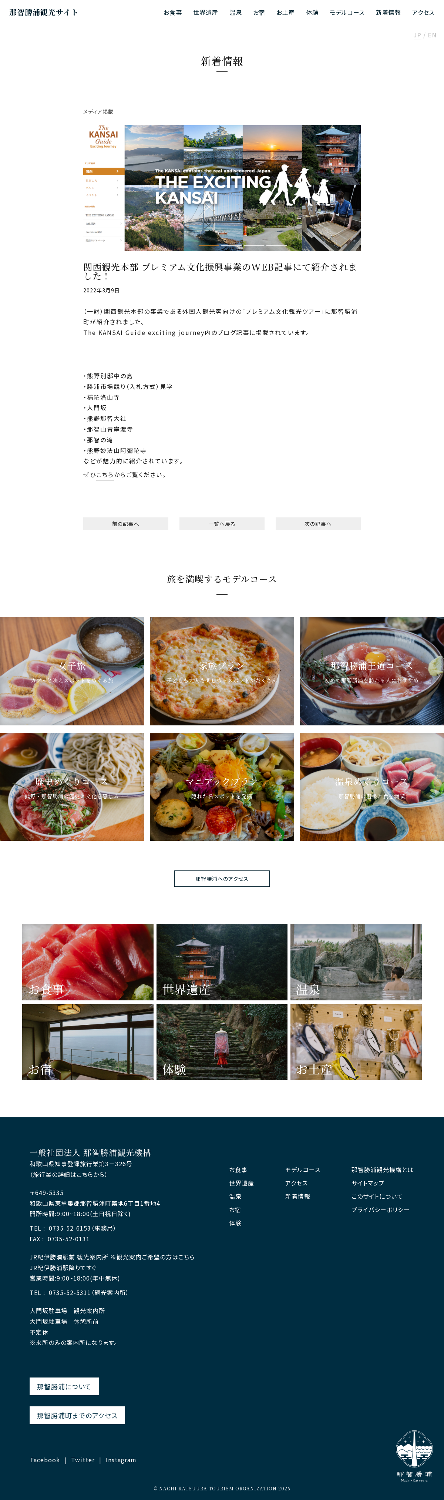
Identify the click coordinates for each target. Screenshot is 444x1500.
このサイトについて (377, 1196)
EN (432, 35)
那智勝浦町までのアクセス (77, 1415)
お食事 (173, 12)
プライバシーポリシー (381, 1209)
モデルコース (347, 12)
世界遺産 (205, 12)
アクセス (423, 12)
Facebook (45, 1459)
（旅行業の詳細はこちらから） (69, 1174)
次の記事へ (318, 523)
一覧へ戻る (222, 523)
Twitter (83, 1459)
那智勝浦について (64, 1386)
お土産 (285, 12)
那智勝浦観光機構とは (383, 1169)
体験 (312, 12)
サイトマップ (368, 1183)
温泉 (235, 12)
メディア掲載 (98, 111)
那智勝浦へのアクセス (222, 878)
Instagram (121, 1459)
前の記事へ (125, 523)
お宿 (259, 12)
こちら (105, 474)
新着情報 (388, 12)
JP (417, 35)
